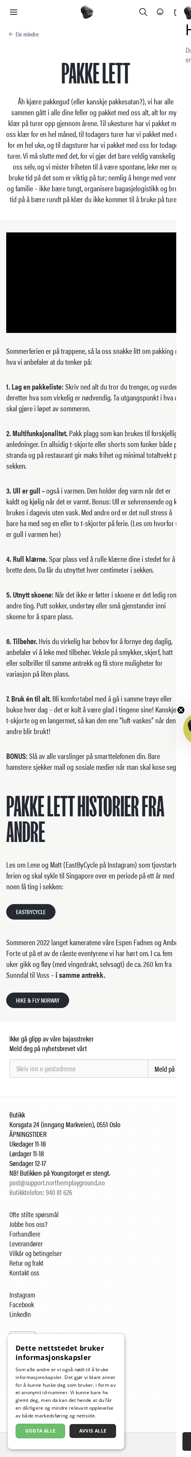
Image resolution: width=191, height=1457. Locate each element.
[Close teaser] (181, 710)
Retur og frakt (26, 1263)
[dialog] (66, 1391)
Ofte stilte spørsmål (34, 1214)
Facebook (21, 1304)
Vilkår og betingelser (35, 1253)
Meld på (165, 1069)
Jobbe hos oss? (28, 1224)
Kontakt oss (24, 1272)
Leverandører (26, 1243)
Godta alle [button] (40, 1431)
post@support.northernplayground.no (57, 1182)
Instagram (22, 1294)
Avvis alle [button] (93, 1431)
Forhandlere (24, 1234)
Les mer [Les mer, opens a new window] (106, 1415)
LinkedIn (20, 1314)
